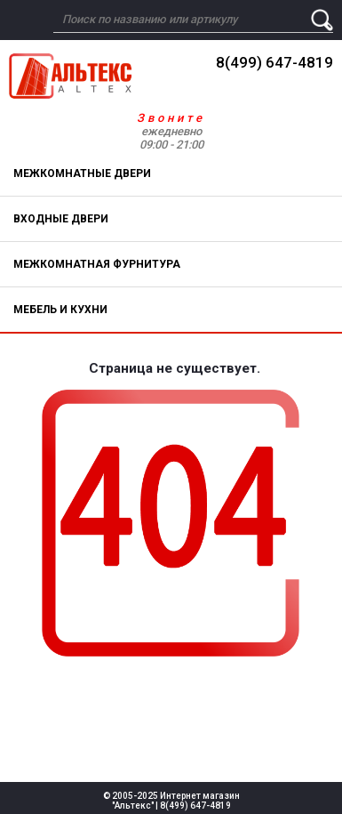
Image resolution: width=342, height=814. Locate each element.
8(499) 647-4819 (274, 62)
